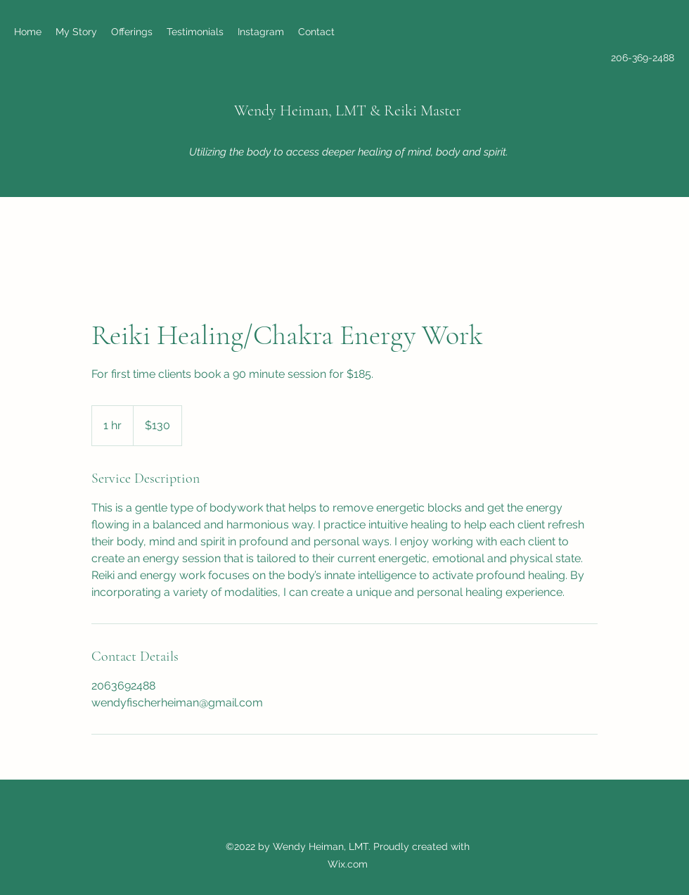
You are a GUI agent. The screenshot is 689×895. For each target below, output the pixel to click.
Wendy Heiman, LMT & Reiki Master (347, 110)
